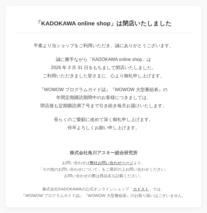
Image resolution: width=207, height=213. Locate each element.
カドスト (141, 189)
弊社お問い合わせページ (111, 163)
